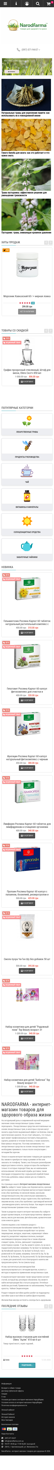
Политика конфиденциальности (14, 1405)
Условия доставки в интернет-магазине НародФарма (22, 1399)
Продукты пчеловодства (27, 457)
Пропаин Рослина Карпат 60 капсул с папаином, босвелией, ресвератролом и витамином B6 (27, 894)
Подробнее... (27, 1365)
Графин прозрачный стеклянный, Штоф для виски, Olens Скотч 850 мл (27, 371)
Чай (27, 482)
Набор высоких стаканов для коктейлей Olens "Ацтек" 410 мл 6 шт (27, 1338)
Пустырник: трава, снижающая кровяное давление (26, 232)
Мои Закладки (7, 1420)
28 (33, 303)
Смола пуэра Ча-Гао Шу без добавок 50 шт (27, 959)
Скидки (4, 1394)
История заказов (8, 1417)
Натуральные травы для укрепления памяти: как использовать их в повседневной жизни (25, 114)
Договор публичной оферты (12, 1391)
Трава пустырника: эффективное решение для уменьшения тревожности (24, 194)
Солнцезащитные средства (27, 532)
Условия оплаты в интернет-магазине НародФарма (21, 1402)
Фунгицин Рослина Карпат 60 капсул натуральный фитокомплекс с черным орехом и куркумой (27, 759)
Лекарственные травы (27, 432)
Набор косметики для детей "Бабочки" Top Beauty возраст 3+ (27, 1081)
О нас (3, 1397)
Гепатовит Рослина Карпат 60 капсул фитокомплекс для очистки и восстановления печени (27, 691)
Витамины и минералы (27, 507)
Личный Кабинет (8, 1414)
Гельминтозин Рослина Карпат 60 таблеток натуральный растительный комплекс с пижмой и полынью (27, 624)
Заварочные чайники (27, 557)
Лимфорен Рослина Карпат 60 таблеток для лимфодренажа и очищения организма (27, 825)
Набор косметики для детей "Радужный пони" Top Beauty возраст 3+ (27, 1028)
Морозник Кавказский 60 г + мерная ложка (27, 296)
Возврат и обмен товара (11, 1388)
